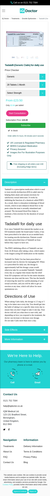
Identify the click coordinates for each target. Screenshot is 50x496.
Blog (26, 462)
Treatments (15, 19)
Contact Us (8, 462)
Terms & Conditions (33, 452)
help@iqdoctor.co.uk (13, 406)
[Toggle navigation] (3, 10)
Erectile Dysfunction (29, 19)
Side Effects (11, 329)
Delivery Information (33, 446)
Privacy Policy (30, 457)
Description (11, 182)
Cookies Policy (8, 485)
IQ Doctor (5, 19)
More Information (14, 339)
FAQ (5, 457)
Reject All (33, 491)
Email (37, 382)
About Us (7, 452)
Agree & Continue (20, 491)
